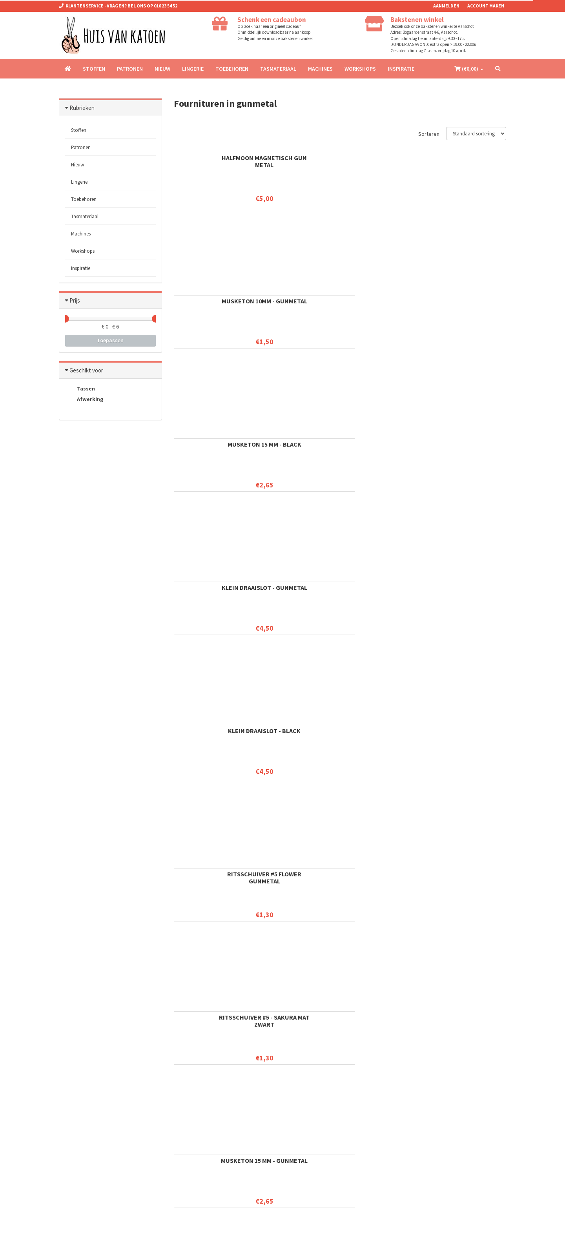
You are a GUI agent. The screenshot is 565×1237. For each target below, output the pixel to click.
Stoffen (94, 68)
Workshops (360, 68)
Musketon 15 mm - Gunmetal (469, 304)
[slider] (65, 319)
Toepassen (110, 340)
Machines (320, 68)
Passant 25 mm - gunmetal (469, 447)
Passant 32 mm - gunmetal (211, 734)
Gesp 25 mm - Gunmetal (382, 444)
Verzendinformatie (193, 1151)
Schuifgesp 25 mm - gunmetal (297, 447)
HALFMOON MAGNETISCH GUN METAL (210, 161)
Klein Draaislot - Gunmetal (469, 161)
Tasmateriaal (278, 68)
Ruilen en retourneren (196, 1110)
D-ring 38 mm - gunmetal (383, 734)
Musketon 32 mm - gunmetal (297, 734)
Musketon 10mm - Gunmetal (296, 161)
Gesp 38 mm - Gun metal (210, 874)
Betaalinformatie (191, 1141)
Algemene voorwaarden (199, 1100)
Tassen (80, 389)
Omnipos (130, 1224)
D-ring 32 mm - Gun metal (297, 591)
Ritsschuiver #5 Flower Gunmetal (296, 304)
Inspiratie (401, 68)
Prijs (74, 300)
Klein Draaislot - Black (211, 301)
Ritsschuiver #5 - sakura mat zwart (382, 304)
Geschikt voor (86, 370)
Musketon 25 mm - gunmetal (211, 591)
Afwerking (84, 400)
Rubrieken (82, 107)
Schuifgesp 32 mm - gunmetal (383, 591)
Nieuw (162, 68)
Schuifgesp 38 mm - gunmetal (469, 734)
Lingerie (193, 68)
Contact (182, 1120)
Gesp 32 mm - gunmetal (469, 587)
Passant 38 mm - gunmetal (297, 877)
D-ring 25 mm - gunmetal (211, 447)
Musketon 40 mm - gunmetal (383, 877)
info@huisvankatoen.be (101, 1113)
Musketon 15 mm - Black (383, 161)
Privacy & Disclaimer (195, 1131)
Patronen (130, 68)
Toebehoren (231, 68)
